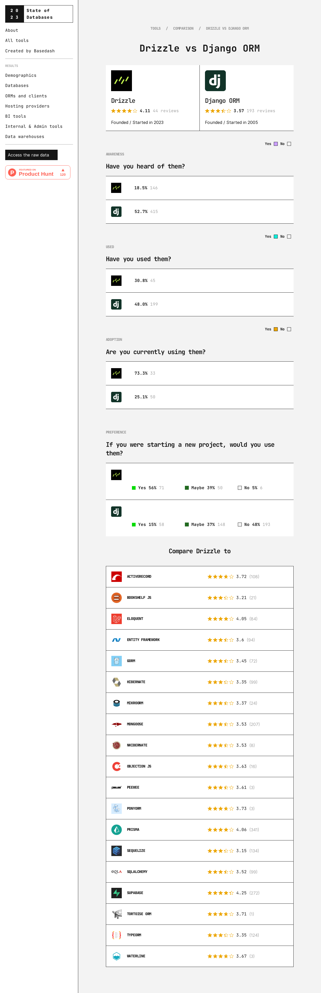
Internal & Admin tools (34, 126)
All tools (17, 40)
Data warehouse (23, 136)
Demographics (21, 75)
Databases (17, 85)
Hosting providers (27, 106)
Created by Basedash (30, 51)
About (11, 30)
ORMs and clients (26, 96)
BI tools (15, 116)
